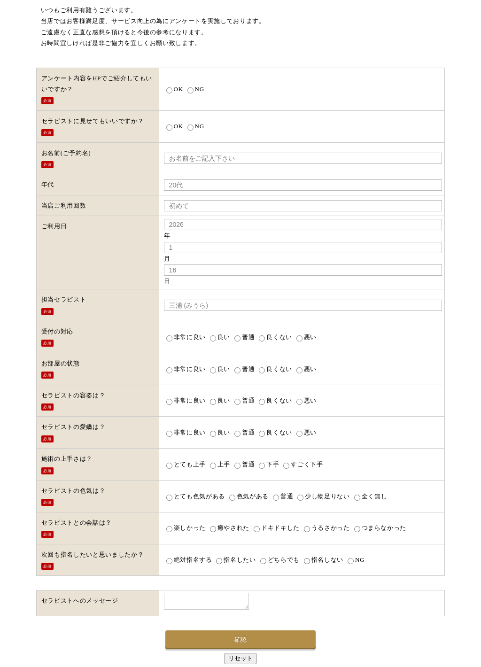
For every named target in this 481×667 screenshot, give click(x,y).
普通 (244, 337)
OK (174, 89)
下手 (269, 464)
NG (195, 89)
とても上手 (186, 464)
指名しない (323, 559)
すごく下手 (303, 464)
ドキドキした (277, 527)
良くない (275, 337)
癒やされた (229, 527)
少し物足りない (323, 496)
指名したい (236, 559)
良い (220, 337)
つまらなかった (380, 527)
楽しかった (186, 527)
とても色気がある (195, 496)
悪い (306, 337)
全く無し (371, 496)
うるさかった (327, 527)
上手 (220, 464)
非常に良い (186, 337)
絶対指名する (189, 559)
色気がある (249, 496)
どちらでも (280, 559)
